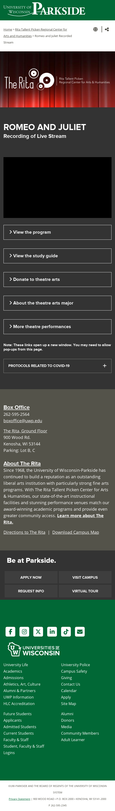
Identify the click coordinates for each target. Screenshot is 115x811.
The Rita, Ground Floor (25, 431)
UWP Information (18, 697)
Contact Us (70, 684)
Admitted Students (19, 726)
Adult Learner (73, 739)
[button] (96, 29)
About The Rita (22, 463)
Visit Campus (85, 577)
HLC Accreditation (19, 703)
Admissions (13, 677)
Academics (12, 671)
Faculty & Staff (15, 739)
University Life (15, 664)
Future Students (17, 713)
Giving (66, 677)
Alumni (67, 713)
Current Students (18, 733)
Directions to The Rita (24, 532)
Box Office (16, 407)
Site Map (68, 703)
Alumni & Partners (19, 690)
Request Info (31, 591)
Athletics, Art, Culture (21, 684)
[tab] (57, 366)
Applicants (12, 720)
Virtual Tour (85, 591)
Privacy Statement (19, 799)
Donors (67, 720)
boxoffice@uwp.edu (22, 420)
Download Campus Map (75, 532)
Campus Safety (74, 671)
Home (7, 29)
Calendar (69, 690)
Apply (66, 697)
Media (66, 726)
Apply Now (31, 577)
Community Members (80, 733)
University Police (75, 664)
